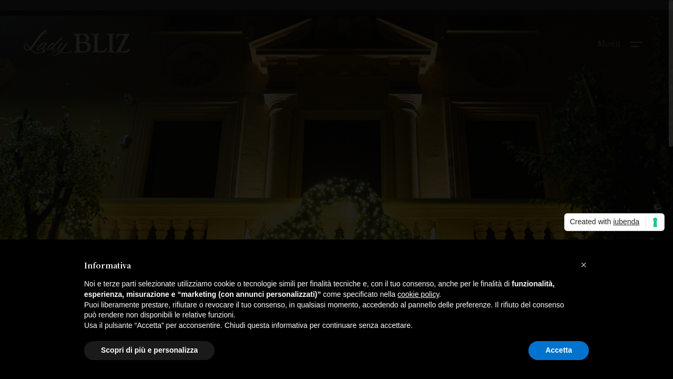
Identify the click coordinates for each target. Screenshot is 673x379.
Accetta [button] (558, 350)
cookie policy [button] (418, 294)
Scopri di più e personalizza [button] (149, 350)
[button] (583, 264)
